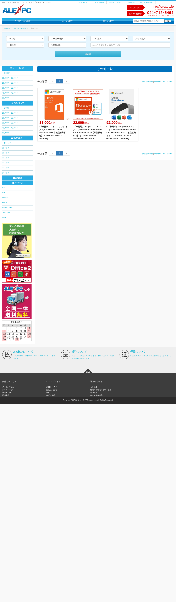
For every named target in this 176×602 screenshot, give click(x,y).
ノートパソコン (17, 68)
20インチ (5, 153)
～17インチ (6, 143)
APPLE (5, 218)
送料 (48, 393)
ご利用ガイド (82, 2)
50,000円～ (6, 98)
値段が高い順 (159, 82)
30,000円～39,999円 (10, 88)
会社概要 (93, 387)
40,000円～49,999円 (10, 93)
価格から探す (109, 21)
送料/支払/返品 (115, 2)
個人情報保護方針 (147, 2)
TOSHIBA (6, 213)
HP (3, 193)
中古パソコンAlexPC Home (15, 28)
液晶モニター (17, 138)
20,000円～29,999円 (10, 83)
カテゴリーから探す (23, 21)
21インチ (5, 158)
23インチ (5, 168)
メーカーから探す (67, 21)
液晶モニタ (6, 393)
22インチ (5, 163)
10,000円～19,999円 (10, 78)
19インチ (5, 148)
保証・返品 (50, 395)
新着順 (169, 82)
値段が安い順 (147, 82)
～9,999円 (6, 73)
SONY (4, 203)
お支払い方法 (51, 390)
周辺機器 (17, 178)
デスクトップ (17, 103)
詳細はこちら (54, 114)
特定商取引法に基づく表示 (100, 390)
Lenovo (5, 198)
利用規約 (130, 2)
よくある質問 (98, 2)
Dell (3, 188)
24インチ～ (6, 173)
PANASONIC (7, 208)
